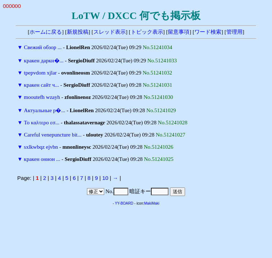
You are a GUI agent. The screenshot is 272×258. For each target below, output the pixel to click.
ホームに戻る (45, 32)
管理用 (234, 32)
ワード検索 (207, 32)
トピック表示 (147, 32)
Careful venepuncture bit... (53, 135)
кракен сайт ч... (41, 85)
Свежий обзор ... (43, 47)
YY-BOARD (124, 203)
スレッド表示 (109, 32)
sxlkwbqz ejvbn (41, 147)
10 (105, 178)
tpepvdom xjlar (40, 73)
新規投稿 (77, 32)
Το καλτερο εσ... (42, 122)
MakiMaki (151, 203)
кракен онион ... (42, 159)
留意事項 (178, 32)
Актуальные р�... (44, 110)
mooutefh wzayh (42, 97)
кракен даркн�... (44, 60)
